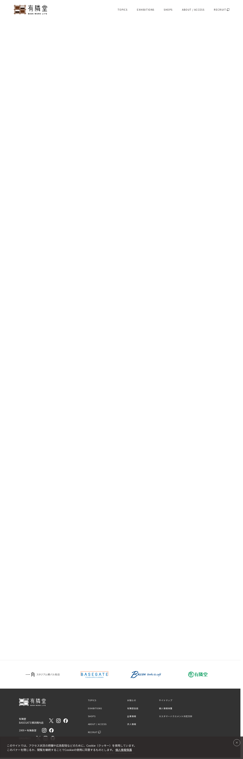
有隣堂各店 (132, 708)
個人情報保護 (165, 708)
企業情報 (131, 716)
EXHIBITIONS (145, 9)
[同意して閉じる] (237, 742)
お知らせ (131, 700)
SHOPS (168, 9)
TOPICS (123, 9)
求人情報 (131, 724)
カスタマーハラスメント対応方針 (175, 716)
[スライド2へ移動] (123, 123)
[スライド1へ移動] (117, 123)
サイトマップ (165, 700)
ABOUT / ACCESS (193, 9)
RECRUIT (221, 10)
